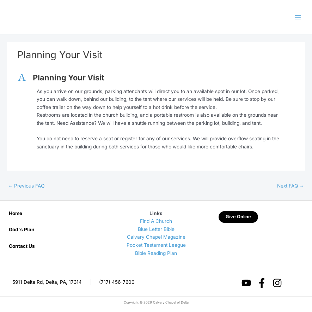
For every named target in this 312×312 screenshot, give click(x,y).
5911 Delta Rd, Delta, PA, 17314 (47, 282)
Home (15, 213)
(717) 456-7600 (117, 282)
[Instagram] (277, 283)
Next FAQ (290, 186)
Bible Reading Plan (156, 253)
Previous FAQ (26, 186)
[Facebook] (262, 283)
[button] (155, 77)
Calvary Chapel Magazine (156, 237)
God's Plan (22, 229)
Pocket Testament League (156, 245)
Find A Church (156, 221)
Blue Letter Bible (156, 229)
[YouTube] (246, 283)
